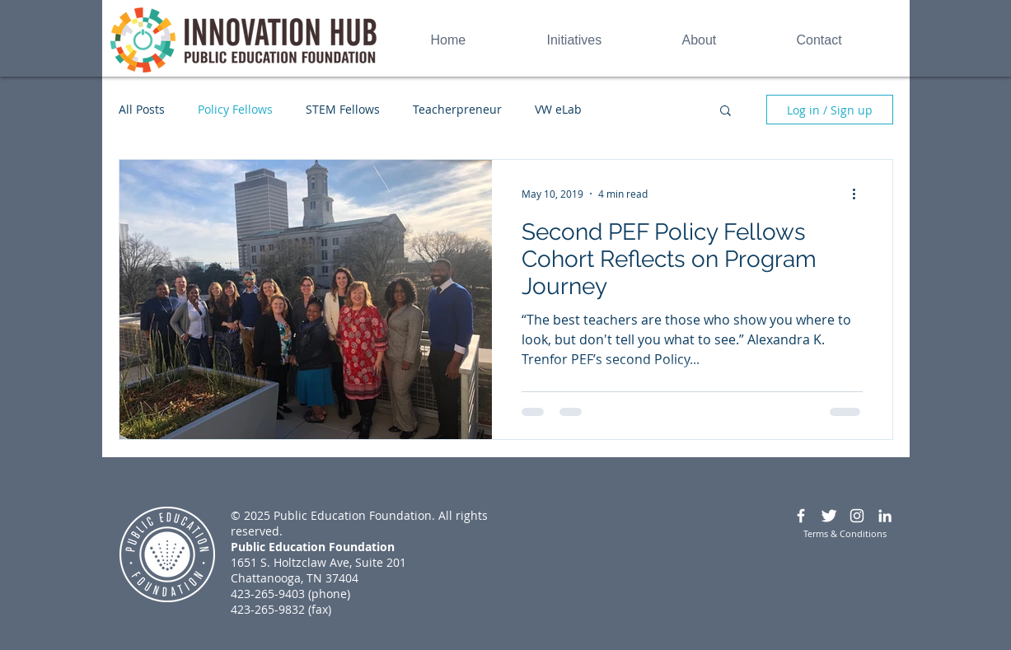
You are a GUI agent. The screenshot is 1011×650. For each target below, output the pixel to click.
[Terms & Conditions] (845, 533)
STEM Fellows (343, 109)
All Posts (142, 109)
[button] (725, 111)
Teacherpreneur (457, 109)
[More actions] (860, 193)
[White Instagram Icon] (857, 516)
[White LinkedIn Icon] (885, 516)
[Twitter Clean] (829, 516)
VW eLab (558, 109)
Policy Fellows (235, 109)
